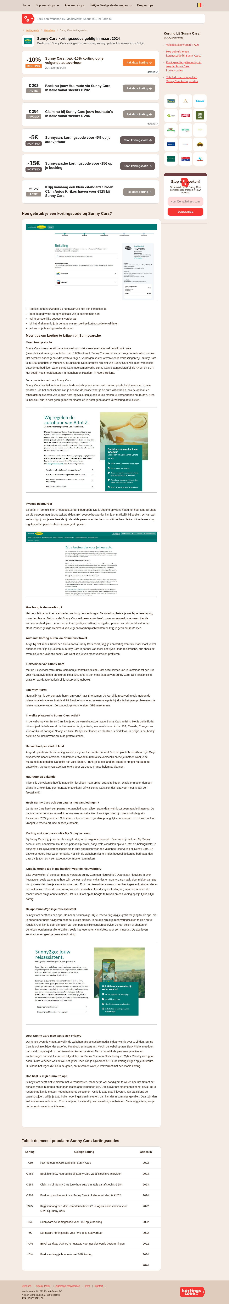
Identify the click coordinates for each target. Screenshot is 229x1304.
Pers (87, 1286)
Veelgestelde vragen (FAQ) (182, 44)
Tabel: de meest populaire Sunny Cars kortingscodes (182, 79)
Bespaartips (145, 5)
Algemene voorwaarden (67, 1286)
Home (26, 5)
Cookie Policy (43, 1286)
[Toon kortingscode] (139, 62)
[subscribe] (185, 212)
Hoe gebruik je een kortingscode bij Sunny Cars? (183, 53)
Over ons (26, 1286)
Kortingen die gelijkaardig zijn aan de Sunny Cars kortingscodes (183, 66)
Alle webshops (75, 5)
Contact (99, 1286)
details (152, 71)
